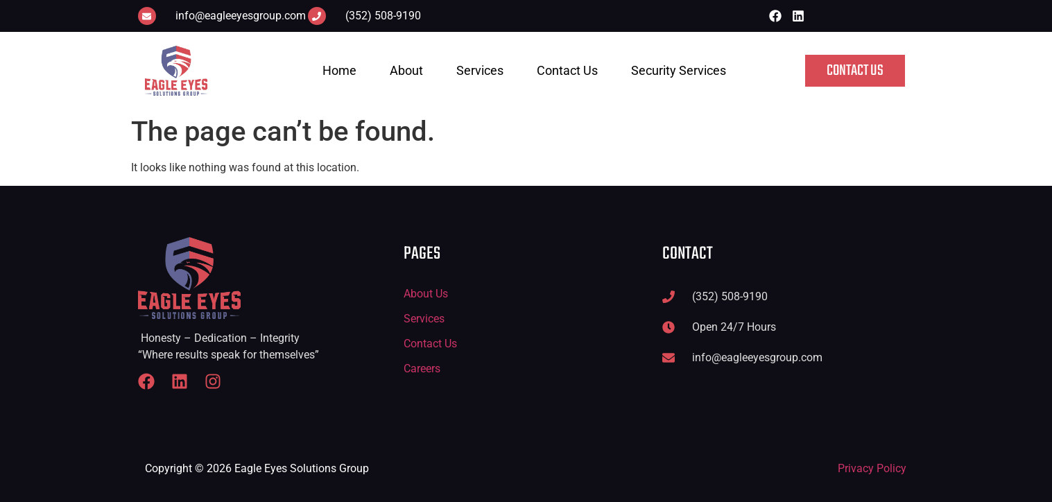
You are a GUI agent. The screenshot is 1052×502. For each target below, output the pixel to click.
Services (479, 70)
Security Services (678, 70)
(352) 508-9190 (383, 15)
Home (339, 70)
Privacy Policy (872, 468)
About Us (426, 293)
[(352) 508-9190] (317, 16)
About (406, 70)
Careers (422, 368)
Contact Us (567, 70)
